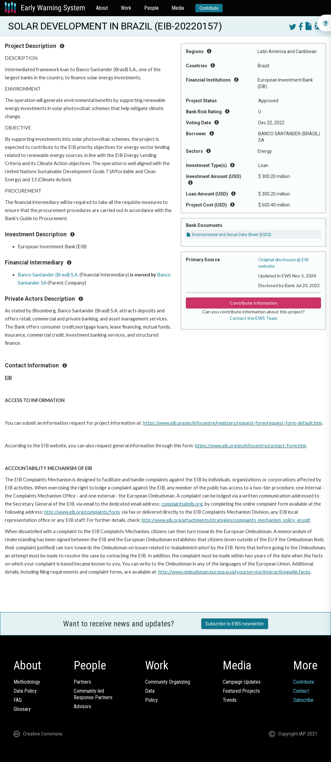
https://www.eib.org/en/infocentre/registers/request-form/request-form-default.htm (232, 423)
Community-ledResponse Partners (93, 694)
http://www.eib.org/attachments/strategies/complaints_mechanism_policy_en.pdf (226, 520)
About (102, 8)
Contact (301, 691)
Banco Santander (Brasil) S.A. (48, 274)
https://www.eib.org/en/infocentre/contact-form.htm (250, 445)
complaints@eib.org (182, 504)
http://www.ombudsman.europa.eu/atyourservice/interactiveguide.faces (234, 572)
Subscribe (303, 700)
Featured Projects (241, 691)
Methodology (27, 682)
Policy (151, 700)
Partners (82, 682)
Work (126, 8)
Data (150, 691)
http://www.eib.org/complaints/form (82, 512)
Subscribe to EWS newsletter (234, 623)
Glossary (22, 709)
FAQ (18, 700)
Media (178, 8)
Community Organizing (167, 682)
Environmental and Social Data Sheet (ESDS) (229, 234)
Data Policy (25, 691)
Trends (230, 700)
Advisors (82, 706)
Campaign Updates (242, 682)
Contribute (209, 8)
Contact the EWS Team (253, 318)
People (151, 8)
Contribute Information (253, 303)
